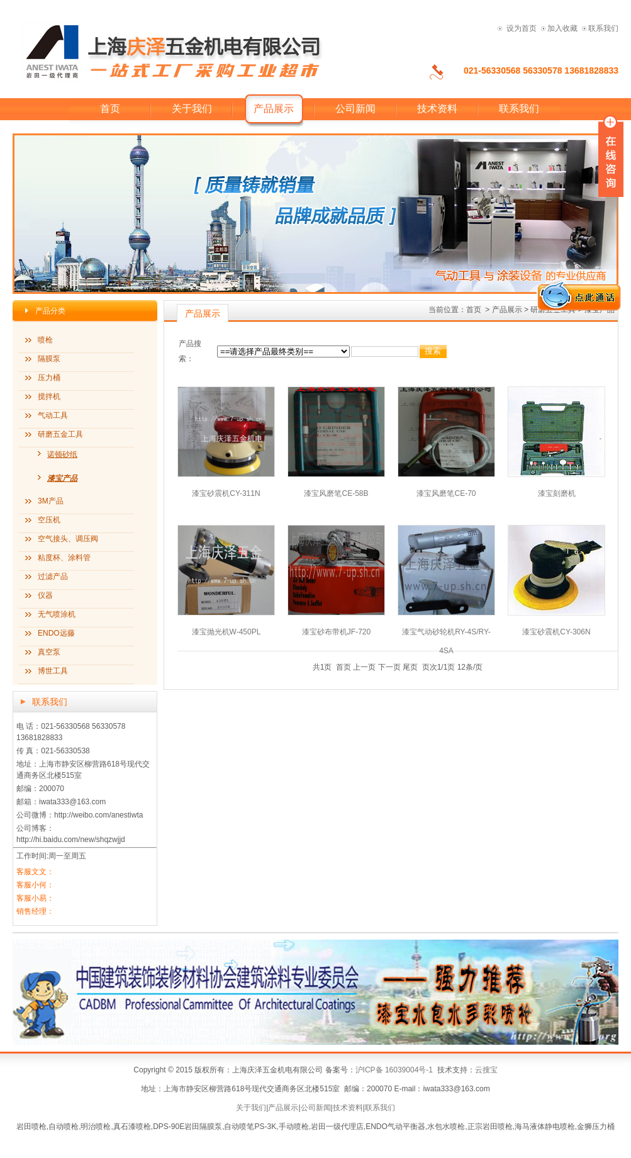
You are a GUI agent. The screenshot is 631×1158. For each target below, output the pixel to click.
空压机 (49, 519)
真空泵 (49, 652)
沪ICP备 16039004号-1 (394, 1069)
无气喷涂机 (56, 614)
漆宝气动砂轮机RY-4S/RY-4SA (446, 632)
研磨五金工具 (60, 434)
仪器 (45, 595)
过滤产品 (53, 576)
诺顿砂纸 (62, 454)
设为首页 (521, 28)
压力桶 (49, 377)
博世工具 (53, 670)
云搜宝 (486, 1069)
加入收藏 (562, 28)
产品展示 (283, 1107)
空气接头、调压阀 (68, 538)
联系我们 (603, 28)
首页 (110, 108)
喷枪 (45, 339)
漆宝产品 (62, 478)
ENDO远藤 (56, 633)
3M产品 (51, 501)
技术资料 (437, 108)
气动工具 (53, 415)
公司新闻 (355, 108)
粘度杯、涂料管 (64, 557)
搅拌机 (49, 396)
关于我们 (192, 108)
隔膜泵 (49, 358)
